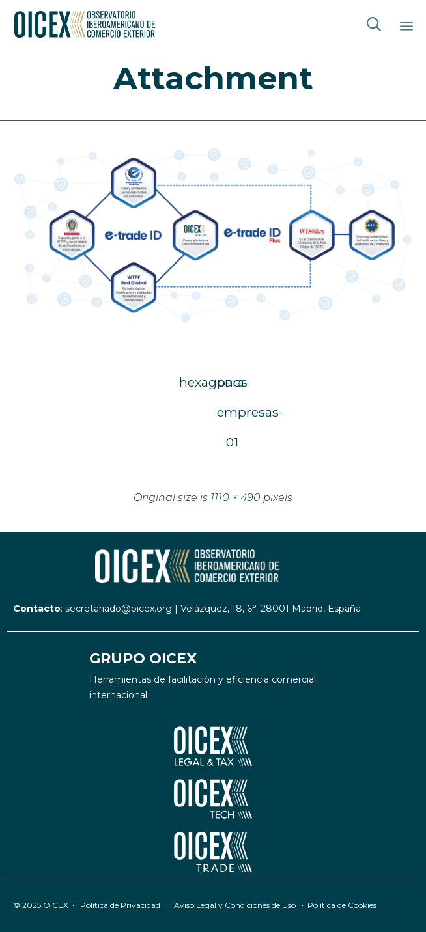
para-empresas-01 (232, 385)
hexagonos (194, 382)
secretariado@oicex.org (118, 608)
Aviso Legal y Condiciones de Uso (235, 905)
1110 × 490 (235, 497)
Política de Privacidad (120, 905)
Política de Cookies (341, 905)
